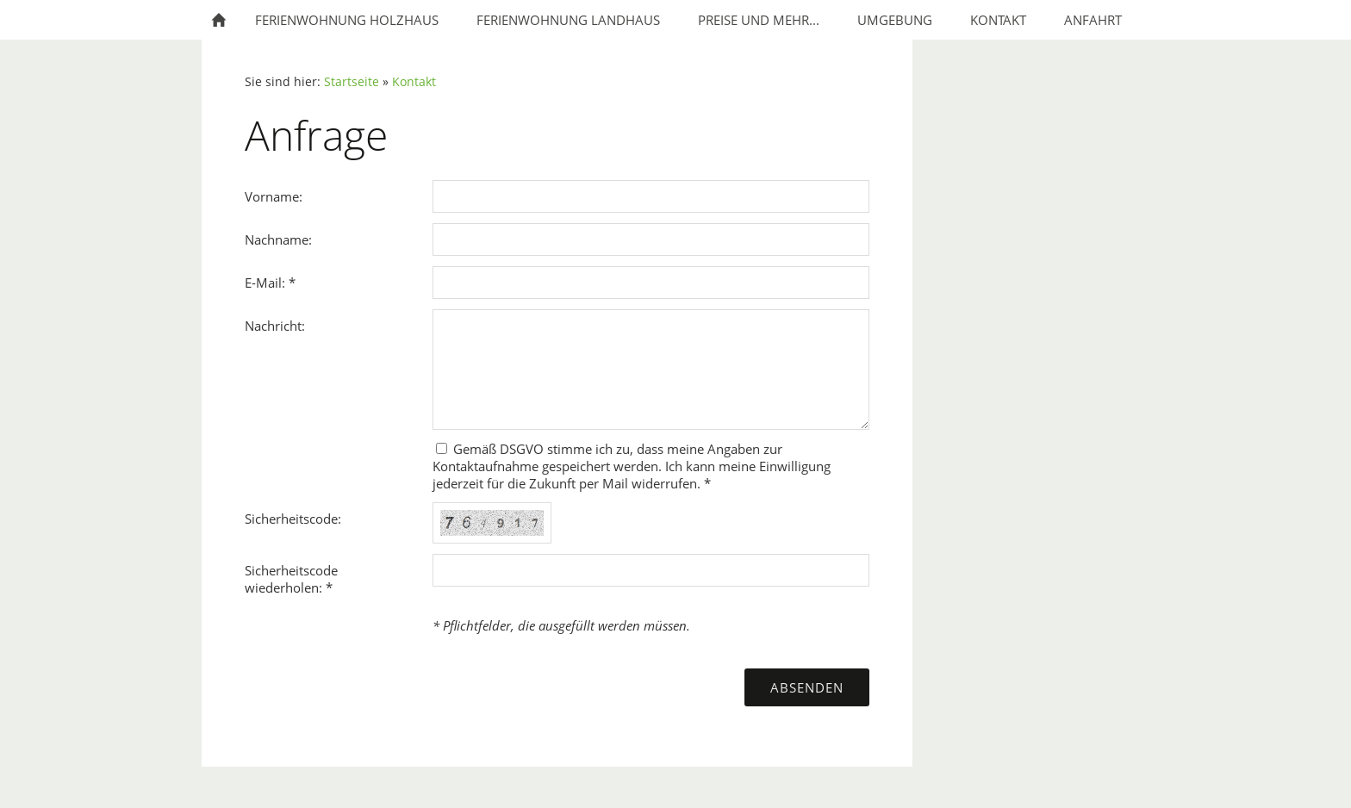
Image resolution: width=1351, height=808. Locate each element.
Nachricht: (275, 325)
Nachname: (278, 239)
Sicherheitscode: (293, 518)
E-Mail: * (270, 282)
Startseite (351, 82)
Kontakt (414, 82)
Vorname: (273, 196)
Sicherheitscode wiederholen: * (291, 579)
